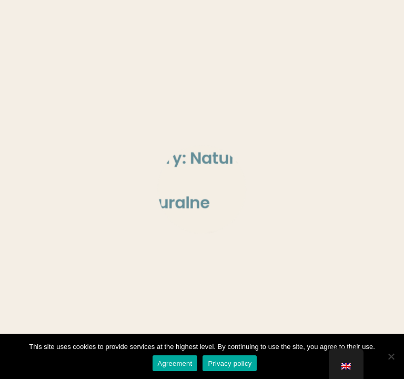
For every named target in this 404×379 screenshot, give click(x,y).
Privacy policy (229, 363)
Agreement (175, 363)
